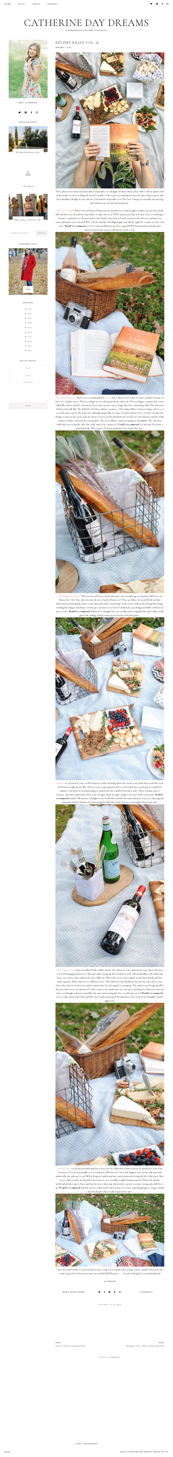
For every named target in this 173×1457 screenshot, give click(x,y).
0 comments (146, 1292)
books (65, 1292)
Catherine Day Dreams (86, 23)
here (121, 1273)
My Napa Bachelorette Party (28, 152)
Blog (22, 4)
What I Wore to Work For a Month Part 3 (29, 220)
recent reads (77, 1292)
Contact (53, 4)
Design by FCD (160, 1452)
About (36, 4)
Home (7, 4)
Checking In (28, 186)
